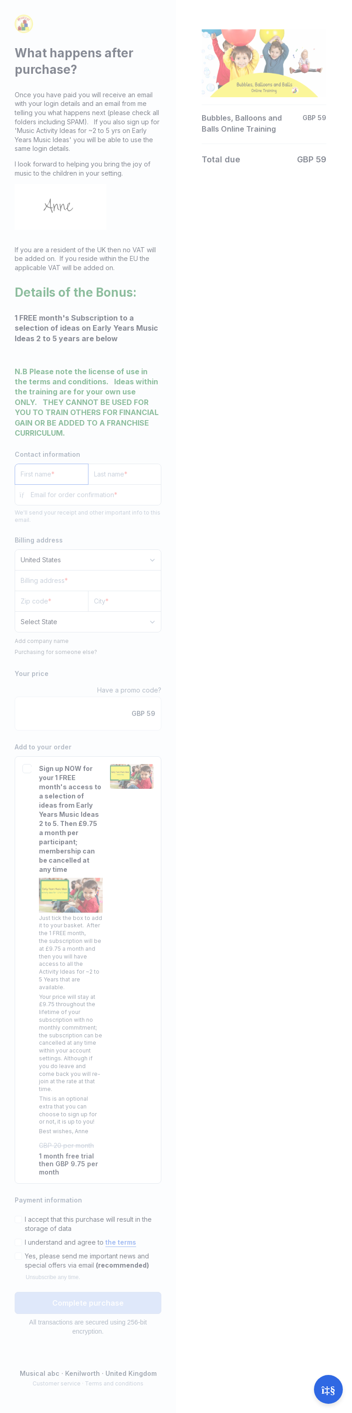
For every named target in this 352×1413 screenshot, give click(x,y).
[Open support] (328, 1389)
